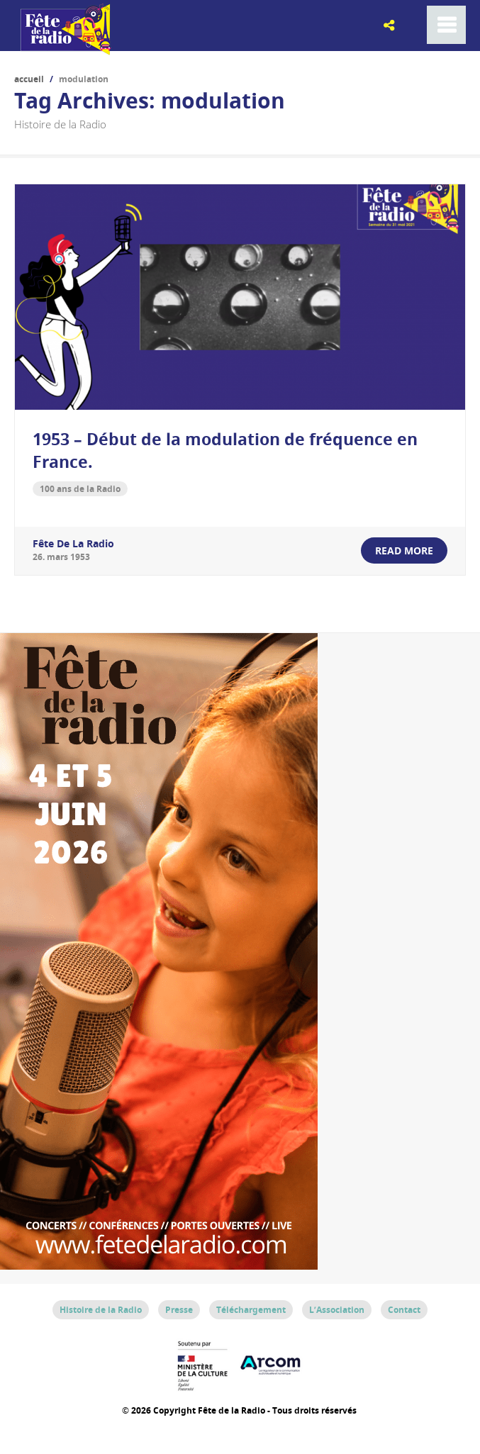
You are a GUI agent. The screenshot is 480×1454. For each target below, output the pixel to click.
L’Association (336, 1310)
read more (404, 550)
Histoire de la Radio (101, 1310)
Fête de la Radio (73, 543)
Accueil (29, 79)
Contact (404, 1310)
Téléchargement (251, 1310)
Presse (179, 1310)
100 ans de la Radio (80, 489)
